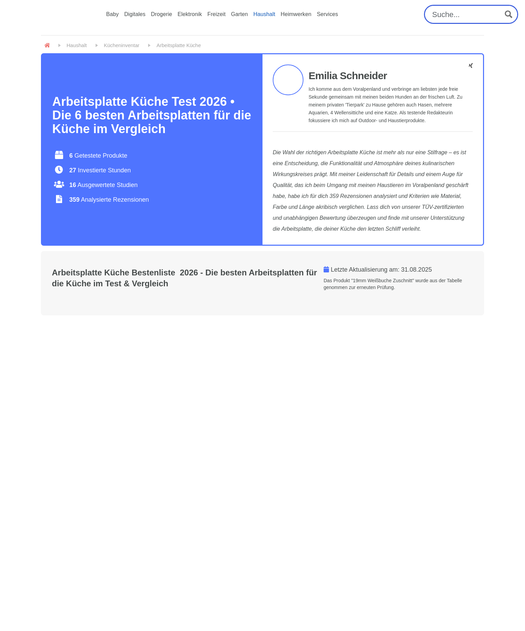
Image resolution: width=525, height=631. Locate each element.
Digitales (134, 14)
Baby (112, 14)
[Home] (46, 45)
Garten (239, 14)
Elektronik (190, 14)
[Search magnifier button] (508, 14)
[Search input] (464, 14)
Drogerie (161, 14)
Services (327, 14)
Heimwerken (296, 14)
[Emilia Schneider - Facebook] (471, 66)
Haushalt (264, 14)
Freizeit (217, 14)
